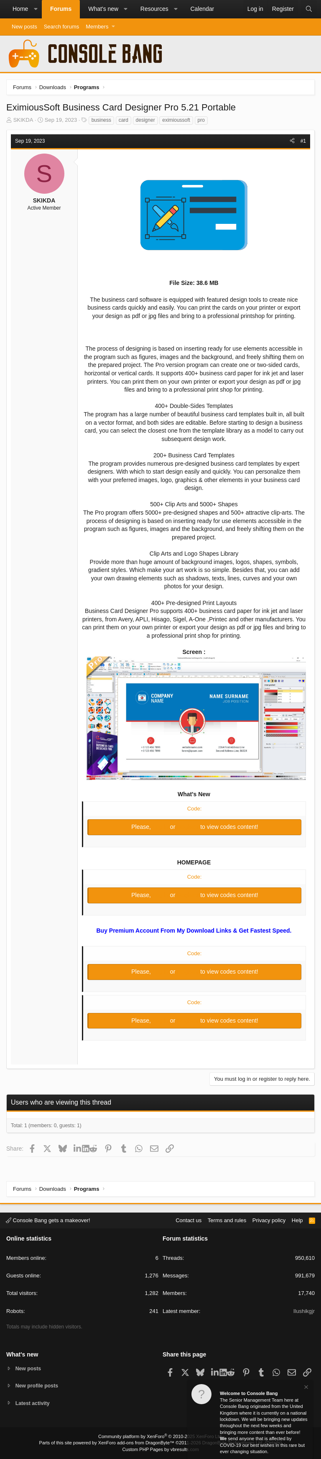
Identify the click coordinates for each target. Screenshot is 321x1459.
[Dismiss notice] (305, 1388)
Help (297, 1219)
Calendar (202, 8)
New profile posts (38, 1385)
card (123, 120)
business (101, 120)
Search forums (61, 26)
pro (201, 120)
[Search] (309, 9)
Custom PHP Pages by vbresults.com (160, 1449)
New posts (24, 26)
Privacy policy (268, 1219)
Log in (161, 826)
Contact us (188, 1219)
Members (97, 26)
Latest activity (33, 1403)
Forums (60, 8)
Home (20, 8)
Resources (154, 8)
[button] (35, 9)
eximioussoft (176, 120)
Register (188, 826)
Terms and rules (227, 1219)
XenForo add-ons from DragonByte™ (136, 1442)
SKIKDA (23, 120)
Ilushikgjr (304, 1310)
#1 (303, 141)
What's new (103, 8)
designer (145, 120)
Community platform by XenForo (160, 1436)
